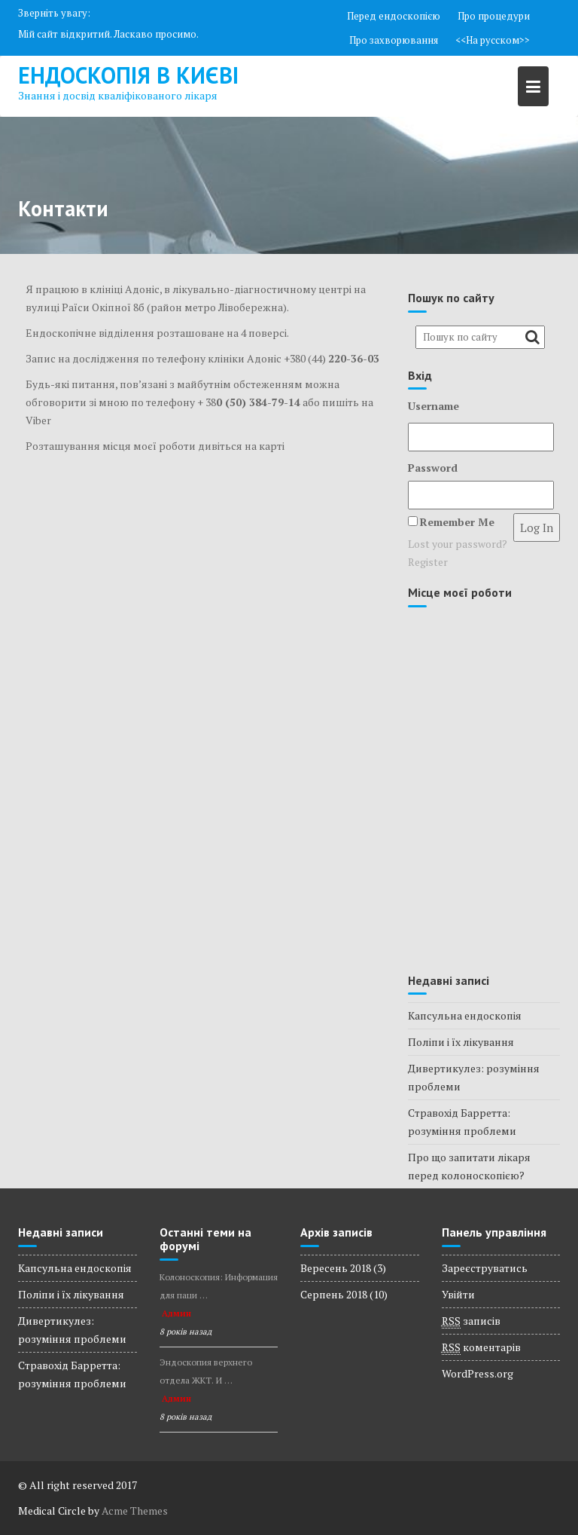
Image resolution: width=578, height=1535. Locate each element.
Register (428, 562)
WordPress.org (477, 1373)
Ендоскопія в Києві (128, 75)
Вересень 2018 (335, 1268)
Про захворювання (393, 40)
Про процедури (494, 16)
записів (471, 1321)
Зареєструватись (485, 1268)
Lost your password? (457, 544)
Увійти (458, 1294)
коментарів (481, 1347)
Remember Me (457, 522)
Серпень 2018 (333, 1294)
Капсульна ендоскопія (465, 1015)
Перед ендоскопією (393, 16)
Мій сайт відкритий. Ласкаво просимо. (108, 34)
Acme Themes (135, 1510)
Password (433, 467)
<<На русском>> (492, 40)
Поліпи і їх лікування (461, 1042)
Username (433, 406)
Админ (176, 1313)
